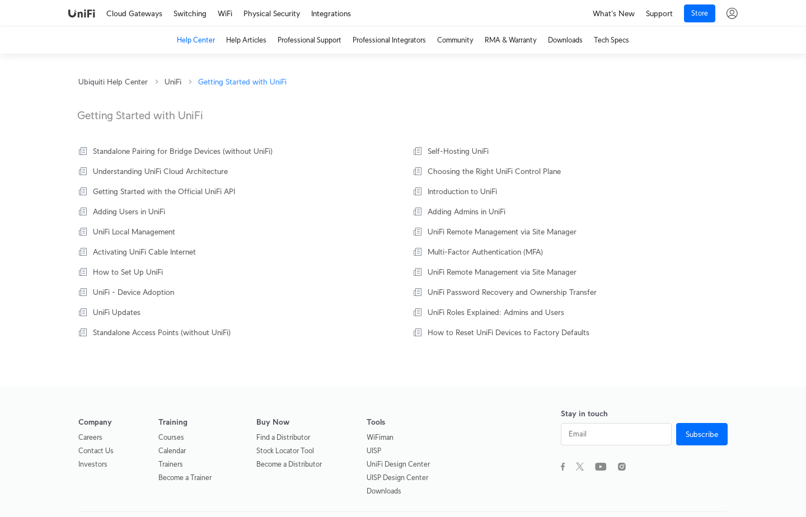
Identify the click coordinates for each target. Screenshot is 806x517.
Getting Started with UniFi (242, 81)
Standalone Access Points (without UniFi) (162, 332)
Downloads (565, 40)
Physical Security (271, 13)
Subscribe (702, 434)
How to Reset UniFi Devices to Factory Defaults (508, 332)
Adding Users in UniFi (129, 211)
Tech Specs (611, 40)
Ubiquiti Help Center (113, 81)
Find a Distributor (283, 437)
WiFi (225, 13)
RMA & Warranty (511, 40)
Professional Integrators (389, 40)
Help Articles (246, 40)
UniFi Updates (116, 312)
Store (699, 13)
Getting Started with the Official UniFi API (164, 191)
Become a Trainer (185, 477)
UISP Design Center (397, 477)
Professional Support (309, 40)
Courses (171, 437)
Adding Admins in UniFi (466, 211)
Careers (90, 437)
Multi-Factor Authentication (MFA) (485, 251)
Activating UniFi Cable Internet (144, 251)
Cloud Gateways (134, 13)
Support (659, 13)
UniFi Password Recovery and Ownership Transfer (512, 292)
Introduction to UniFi (462, 191)
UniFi (173, 81)
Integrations (331, 13)
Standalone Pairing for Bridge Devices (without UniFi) (183, 151)
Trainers (170, 464)
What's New (614, 13)
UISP (374, 450)
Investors (92, 464)
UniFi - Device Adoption (133, 292)
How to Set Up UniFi (128, 271)
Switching (190, 13)
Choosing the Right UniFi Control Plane (494, 171)
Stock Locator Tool (285, 450)
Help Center (196, 40)
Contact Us (96, 450)
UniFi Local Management (134, 231)
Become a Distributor (289, 464)
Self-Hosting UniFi (458, 151)
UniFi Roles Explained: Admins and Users (496, 312)
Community (455, 40)
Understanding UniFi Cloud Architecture (160, 171)
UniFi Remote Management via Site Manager (502, 231)
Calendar (172, 450)
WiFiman (380, 437)
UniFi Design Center (398, 464)
